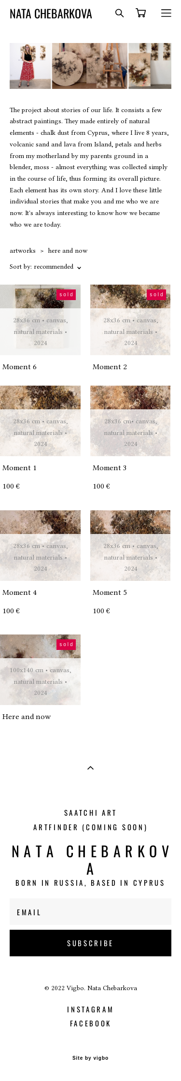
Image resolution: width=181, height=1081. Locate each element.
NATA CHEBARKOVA (51, 13)
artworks (23, 250)
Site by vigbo (90, 1058)
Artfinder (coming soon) (90, 827)
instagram (90, 1009)
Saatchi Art (91, 812)
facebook (91, 1023)
